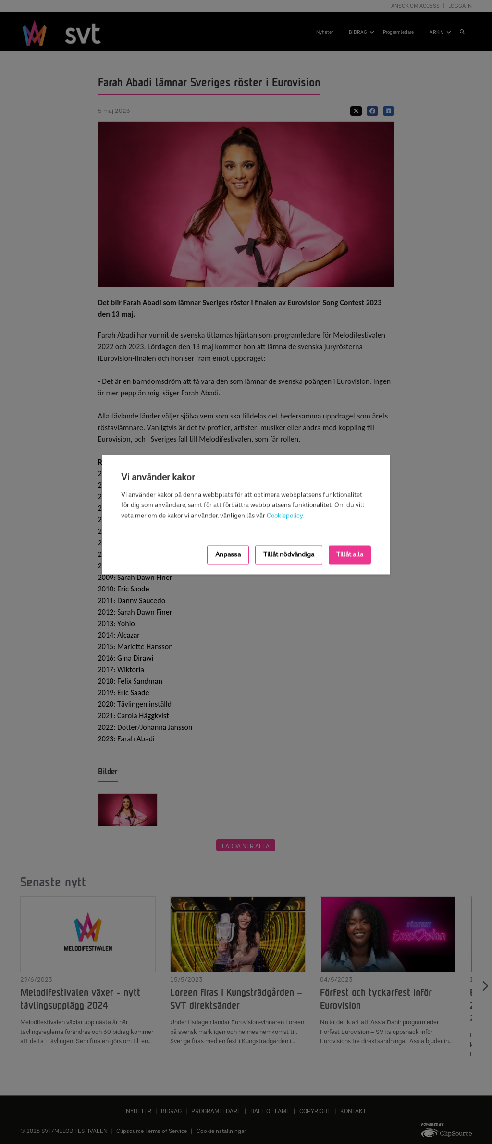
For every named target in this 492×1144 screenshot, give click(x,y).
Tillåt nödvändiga (288, 555)
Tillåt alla (349, 555)
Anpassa (228, 555)
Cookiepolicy (285, 516)
